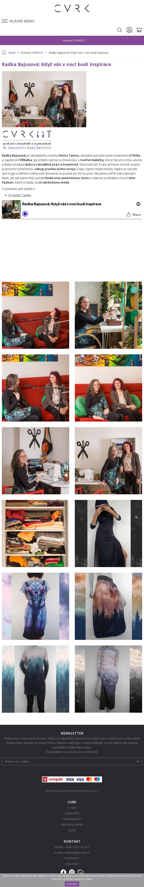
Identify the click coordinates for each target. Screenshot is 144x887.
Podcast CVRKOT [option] (74, 40)
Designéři (72, 813)
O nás (72, 808)
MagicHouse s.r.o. (89, 790)
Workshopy (72, 819)
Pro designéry (72, 824)
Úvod (11, 52)
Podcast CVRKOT (32, 52)
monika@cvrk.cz (77, 852)
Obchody (72, 864)
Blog (72, 830)
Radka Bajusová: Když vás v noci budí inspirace (79, 52)
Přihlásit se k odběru (17, 761)
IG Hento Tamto (19, 195)
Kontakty (72, 858)
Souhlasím (72, 884)
